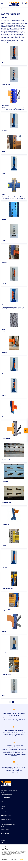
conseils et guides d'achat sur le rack (10, 42)
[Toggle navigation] (2, 3)
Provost (2, 804)
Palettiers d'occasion (6, 819)
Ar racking (3, 811)
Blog (2, 842)
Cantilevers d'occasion (6, 826)
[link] (14, 3)
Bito (2, 808)
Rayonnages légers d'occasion (8, 824)
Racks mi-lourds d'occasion (7, 822)
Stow (2, 801)
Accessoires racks (5, 829)
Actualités (3, 837)
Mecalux (3, 806)
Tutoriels (3, 840)
